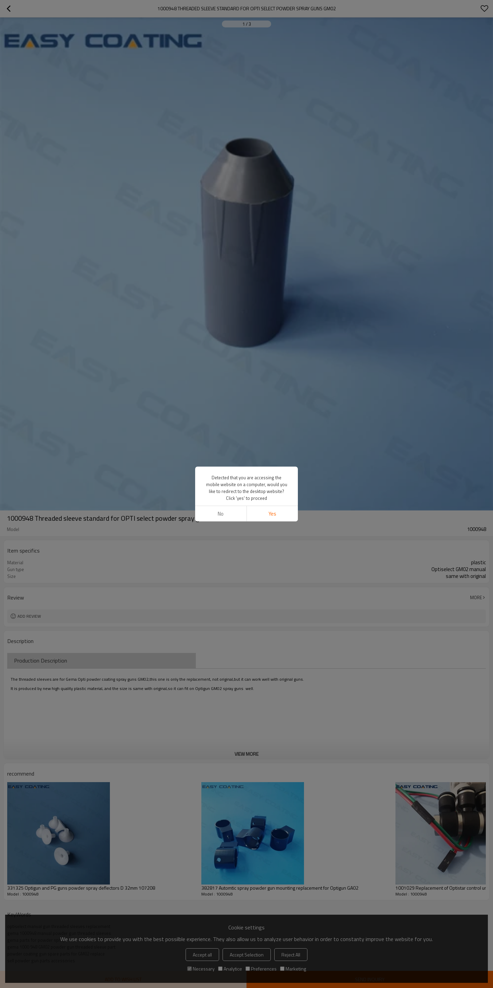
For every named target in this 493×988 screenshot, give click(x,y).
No (221, 514)
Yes (272, 514)
